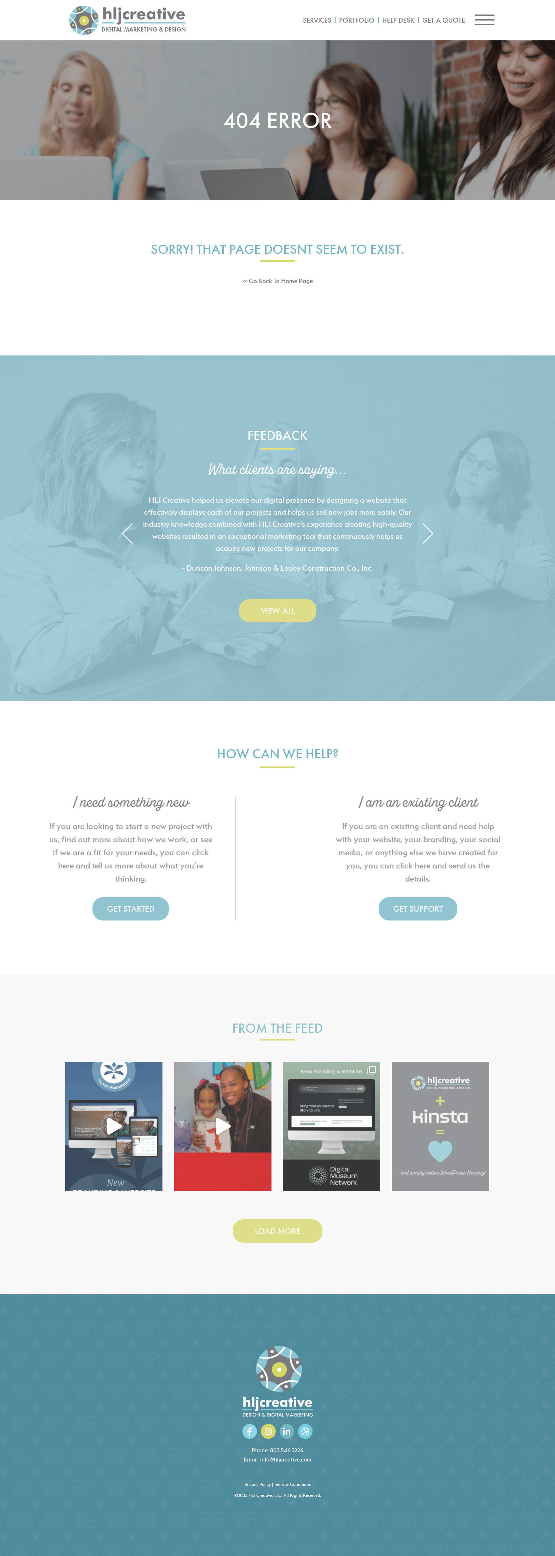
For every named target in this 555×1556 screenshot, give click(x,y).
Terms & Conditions (292, 1484)
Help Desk (398, 20)
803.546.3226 (286, 1450)
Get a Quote (443, 20)
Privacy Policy (258, 1484)
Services (317, 20)
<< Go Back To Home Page (277, 281)
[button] (127, 534)
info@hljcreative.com (285, 1459)
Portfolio (356, 20)
